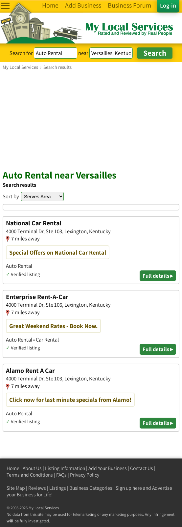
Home (13, 468)
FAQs (61, 475)
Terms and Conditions (30, 475)
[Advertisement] (91, 119)
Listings (57, 488)
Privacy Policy (84, 475)
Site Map (16, 488)
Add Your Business (107, 468)
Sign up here (129, 488)
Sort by (11, 196)
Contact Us (141, 468)
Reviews (37, 488)
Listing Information (65, 468)
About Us (32, 468)
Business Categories (90, 488)
